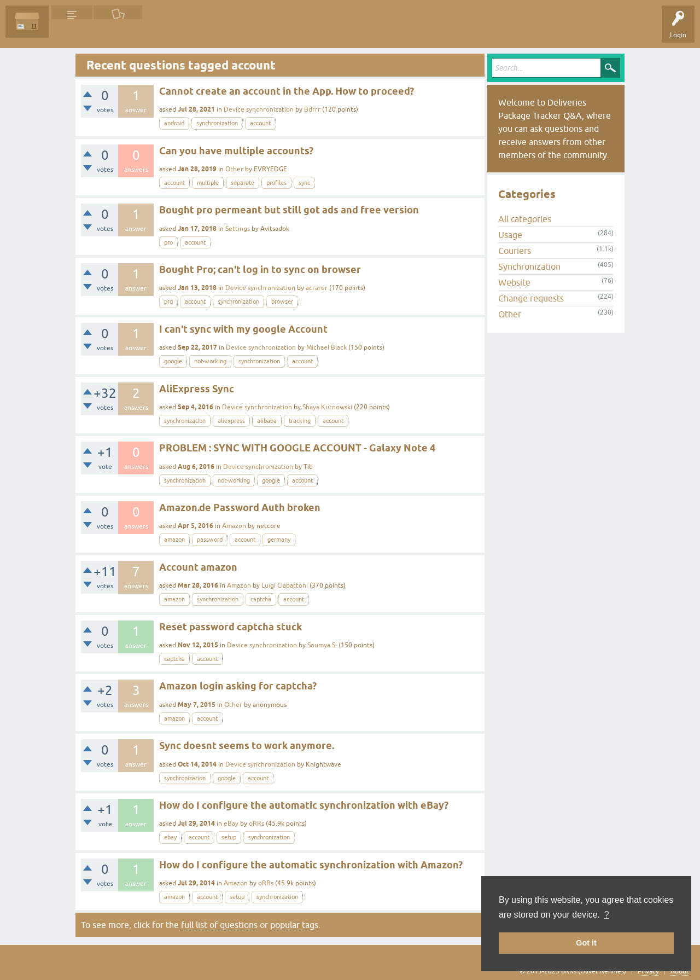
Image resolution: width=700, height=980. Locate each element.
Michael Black (326, 347)
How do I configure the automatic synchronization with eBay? (303, 805)
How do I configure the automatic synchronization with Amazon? (311, 865)
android (174, 123)
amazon (174, 539)
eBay (231, 823)
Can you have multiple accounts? (236, 150)
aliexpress (231, 420)
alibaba (267, 420)
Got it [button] (586, 942)
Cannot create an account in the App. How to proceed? (286, 91)
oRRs (256, 823)
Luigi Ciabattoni (284, 585)
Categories (199, 29)
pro (168, 242)
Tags (159, 29)
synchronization (217, 123)
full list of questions (219, 925)
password (210, 539)
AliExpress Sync (196, 389)
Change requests (531, 298)
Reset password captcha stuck (230, 627)
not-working (210, 361)
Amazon (234, 526)
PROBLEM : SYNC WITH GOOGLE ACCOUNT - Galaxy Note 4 (297, 448)
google (173, 361)
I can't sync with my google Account (243, 329)
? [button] (606, 914)
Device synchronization (259, 109)
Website (514, 282)
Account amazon (198, 567)
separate (242, 182)
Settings (237, 229)
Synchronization (529, 266)
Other (234, 169)
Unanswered (117, 29)
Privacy (648, 971)
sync (304, 182)
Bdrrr (312, 109)
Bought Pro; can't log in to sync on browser (260, 269)
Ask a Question (250, 29)
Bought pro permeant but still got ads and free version (289, 210)
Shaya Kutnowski (327, 407)
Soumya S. (322, 645)
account (260, 123)
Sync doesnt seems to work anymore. (246, 745)
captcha (260, 599)
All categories (524, 219)
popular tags (294, 925)
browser (282, 301)
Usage (510, 235)
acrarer (317, 288)
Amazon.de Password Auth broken (239, 507)
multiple (208, 182)
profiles (276, 182)
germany (278, 539)
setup (228, 837)
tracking (300, 420)
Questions (72, 29)
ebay (170, 837)
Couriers (514, 251)
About (679, 971)
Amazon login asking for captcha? (238, 686)
